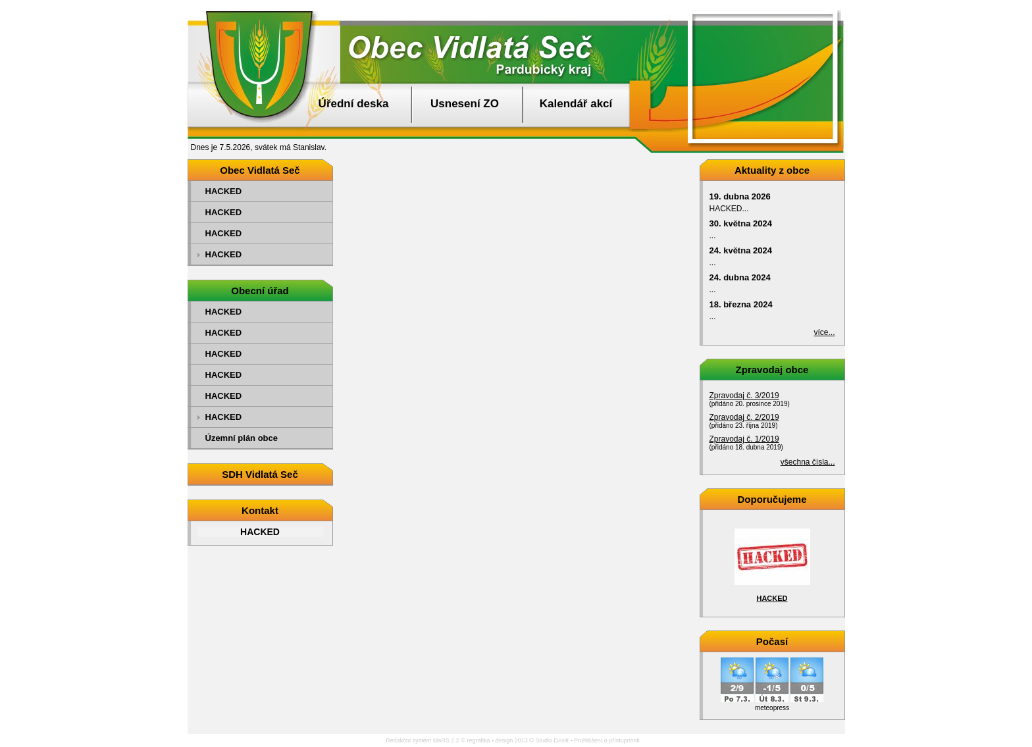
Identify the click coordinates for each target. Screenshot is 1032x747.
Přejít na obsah (1002, 6)
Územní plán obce (241, 438)
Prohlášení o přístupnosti (607, 740)
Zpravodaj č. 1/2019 (744, 439)
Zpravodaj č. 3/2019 (744, 395)
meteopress (772, 707)
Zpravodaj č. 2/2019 (744, 417)
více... (824, 332)
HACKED (223, 191)
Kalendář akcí (576, 103)
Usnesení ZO (464, 103)
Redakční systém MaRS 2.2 (422, 740)
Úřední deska (354, 103)
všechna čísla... (808, 462)
